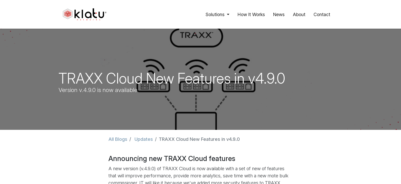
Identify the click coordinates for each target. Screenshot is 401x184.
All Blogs (117, 139)
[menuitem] (251, 14)
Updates (144, 139)
